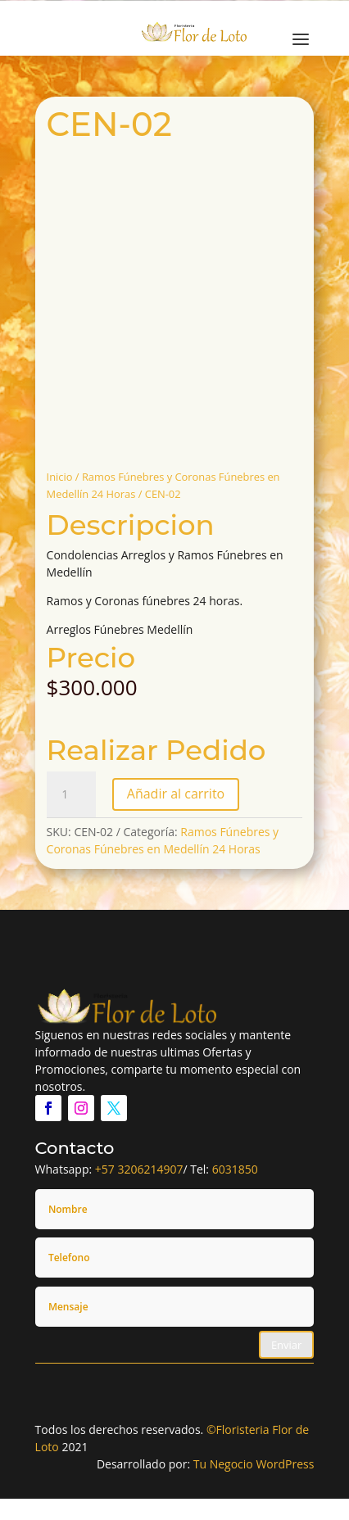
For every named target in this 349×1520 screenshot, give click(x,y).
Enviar (286, 1344)
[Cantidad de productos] (71, 794)
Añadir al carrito (175, 794)
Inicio (60, 476)
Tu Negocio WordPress (254, 1464)
